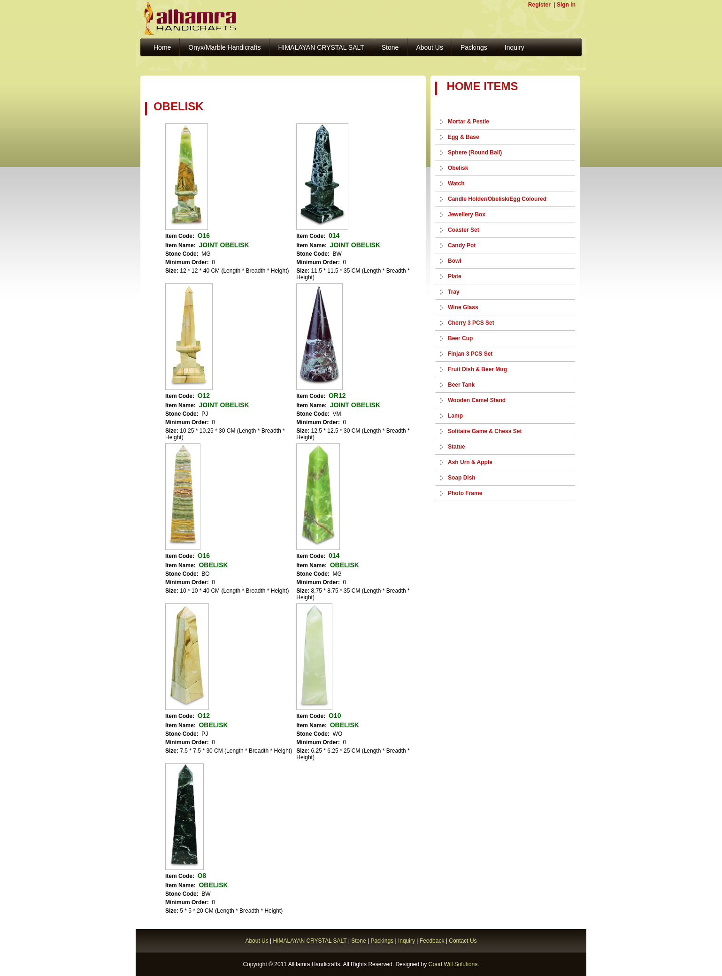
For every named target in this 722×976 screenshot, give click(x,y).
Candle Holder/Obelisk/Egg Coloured (497, 199)
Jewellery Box (466, 214)
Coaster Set (463, 230)
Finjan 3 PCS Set (470, 354)
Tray (454, 292)
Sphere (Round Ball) (475, 152)
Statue (456, 446)
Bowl (454, 261)
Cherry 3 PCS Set (471, 323)
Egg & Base (463, 137)
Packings (474, 47)
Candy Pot (462, 245)
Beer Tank (461, 384)
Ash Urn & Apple (470, 462)
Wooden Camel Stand (477, 400)
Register (539, 4)
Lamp (455, 415)
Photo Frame (465, 493)
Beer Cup (460, 338)
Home (162, 47)
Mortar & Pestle (468, 121)
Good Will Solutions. (453, 964)
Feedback (432, 941)
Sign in (566, 4)
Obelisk (458, 168)
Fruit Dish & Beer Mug (477, 369)
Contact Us (462, 941)
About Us (429, 47)
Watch (456, 183)
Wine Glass (463, 307)
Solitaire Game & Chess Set (485, 431)
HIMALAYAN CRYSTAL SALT (321, 47)
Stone (390, 47)
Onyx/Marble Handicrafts (224, 47)
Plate (454, 276)
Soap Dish (462, 477)
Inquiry (514, 47)
